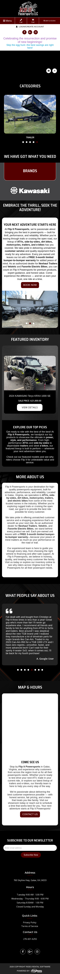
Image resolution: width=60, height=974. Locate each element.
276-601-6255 (30, 939)
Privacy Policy (29, 922)
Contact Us (30, 932)
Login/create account (30, 26)
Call (21, 21)
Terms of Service (29, 926)
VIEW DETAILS (30, 407)
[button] (23, 143)
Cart (32, 21)
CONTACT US (30, 814)
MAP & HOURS (49, 21)
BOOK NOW (30, 285)
